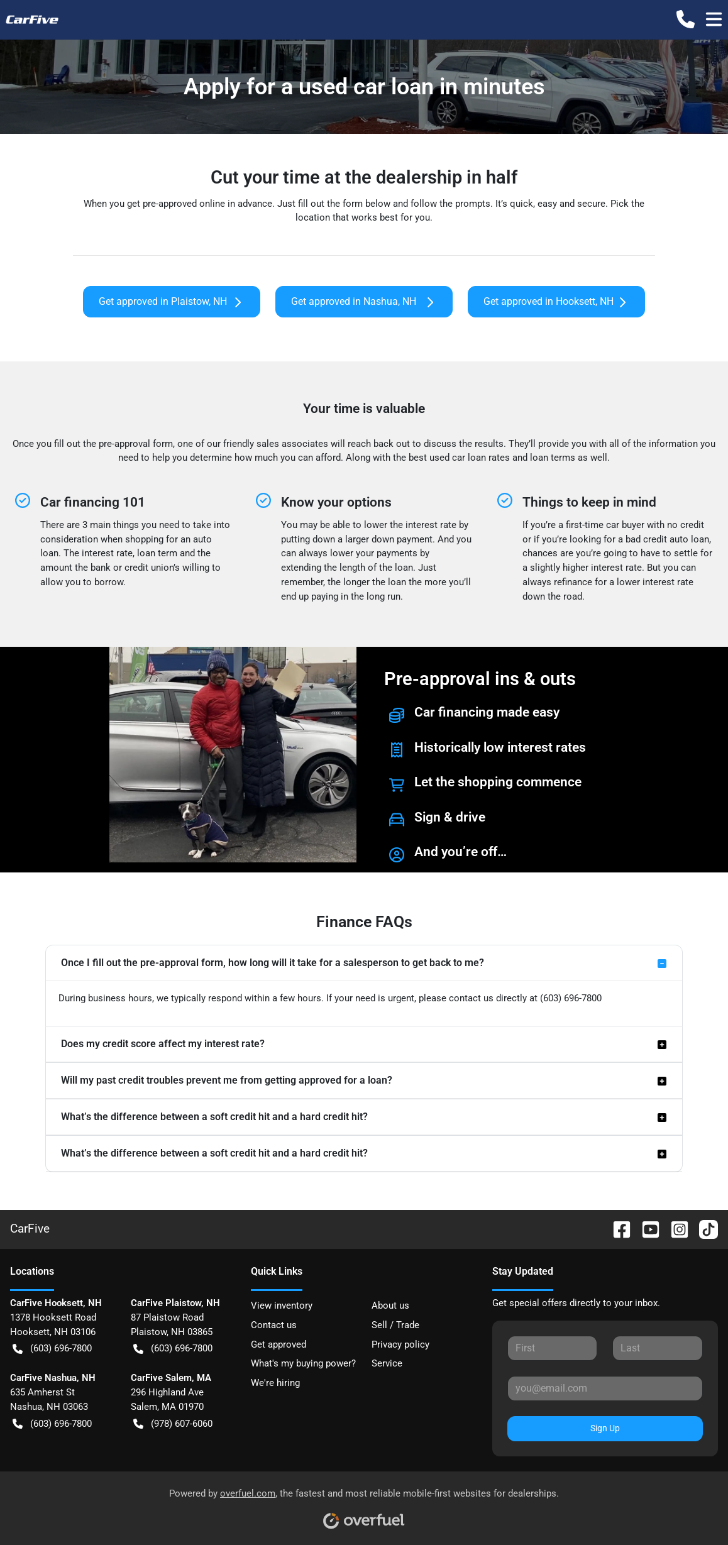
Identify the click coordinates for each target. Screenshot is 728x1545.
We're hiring (275, 1382)
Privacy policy (400, 1344)
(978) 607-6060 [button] (172, 1424)
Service (387, 1363)
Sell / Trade (395, 1325)
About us (390, 1305)
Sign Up (605, 1428)
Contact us (274, 1325)
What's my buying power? (303, 1363)
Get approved (278, 1344)
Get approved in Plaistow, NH (172, 301)
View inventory (281, 1305)
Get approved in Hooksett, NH (556, 301)
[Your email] (605, 1388)
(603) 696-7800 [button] (52, 1348)
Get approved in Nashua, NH (364, 301)
